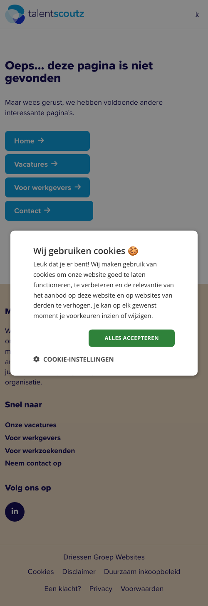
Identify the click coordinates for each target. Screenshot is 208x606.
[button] (73, 360)
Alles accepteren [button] (130, 338)
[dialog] (104, 303)
